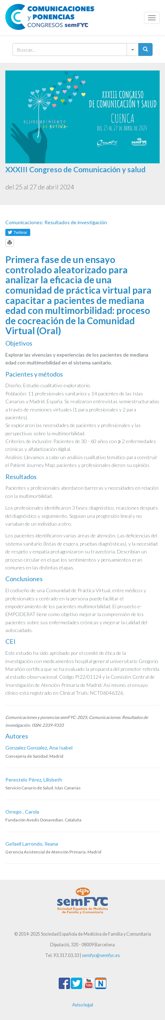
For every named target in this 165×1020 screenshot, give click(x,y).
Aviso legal (82, 1005)
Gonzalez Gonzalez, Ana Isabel (39, 748)
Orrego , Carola (22, 812)
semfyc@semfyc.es (101, 955)
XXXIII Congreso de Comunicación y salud (75, 169)
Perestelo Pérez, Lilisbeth (33, 780)
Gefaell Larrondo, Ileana (31, 844)
